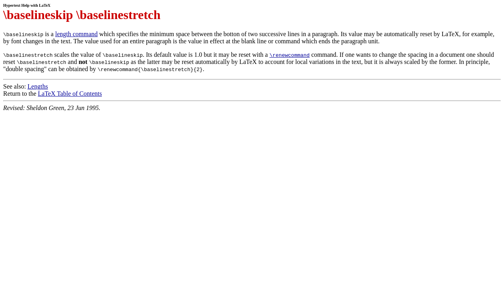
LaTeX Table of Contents (70, 93)
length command (76, 34)
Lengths (37, 86)
